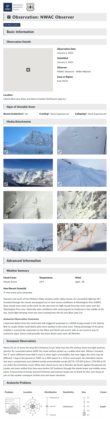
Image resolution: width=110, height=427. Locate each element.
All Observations (11, 25)
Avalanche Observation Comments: (21, 319)
